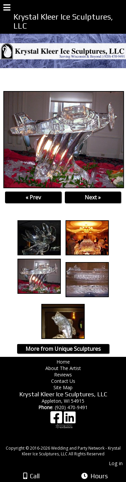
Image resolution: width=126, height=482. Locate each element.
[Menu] (6, 8)
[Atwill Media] (68, 440)
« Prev (33, 197)
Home (63, 362)
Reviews (63, 374)
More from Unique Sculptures (63, 348)
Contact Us (63, 381)
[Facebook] (57, 419)
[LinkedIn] (70, 419)
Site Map (63, 387)
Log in (116, 463)
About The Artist (64, 368)
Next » (93, 197)
